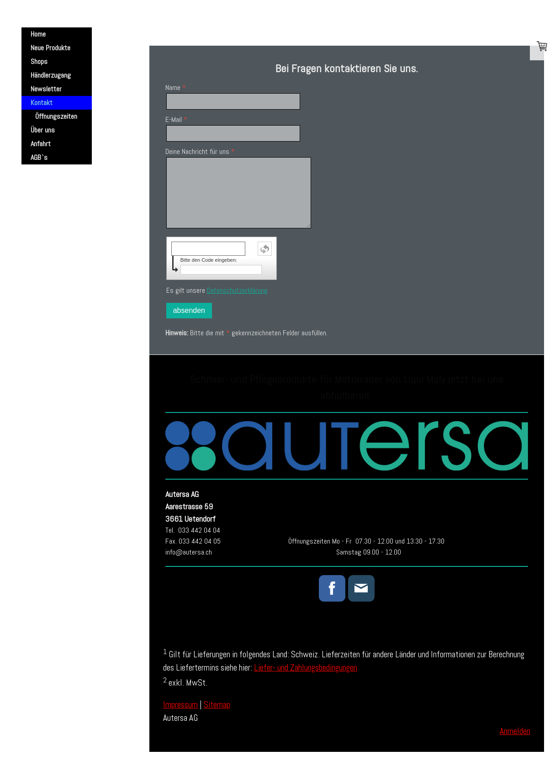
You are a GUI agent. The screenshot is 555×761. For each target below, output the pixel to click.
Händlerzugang (51, 75)
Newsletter (46, 89)
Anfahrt (41, 143)
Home (38, 34)
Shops (39, 61)
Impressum (180, 704)
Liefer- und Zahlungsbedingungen (305, 667)
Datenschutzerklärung (237, 290)
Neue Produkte (50, 48)
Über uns (43, 130)
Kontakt (42, 102)
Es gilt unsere (217, 290)
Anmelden (515, 731)
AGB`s (39, 157)
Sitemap (217, 704)
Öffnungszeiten (56, 116)
